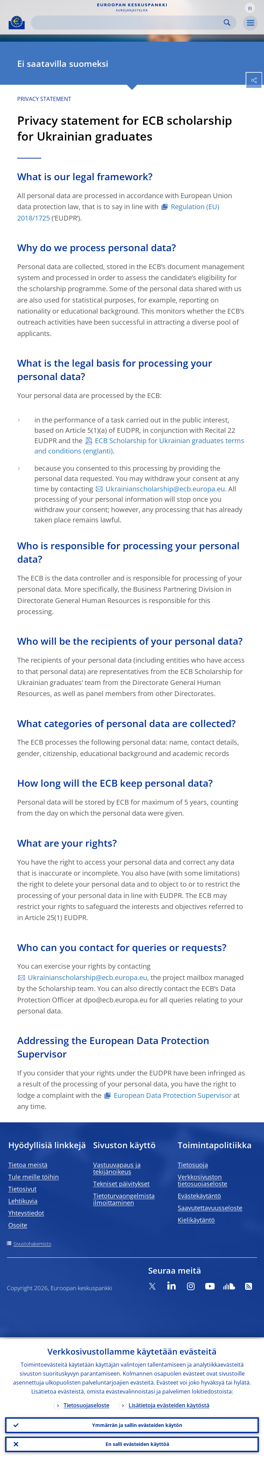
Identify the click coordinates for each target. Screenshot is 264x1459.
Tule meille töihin (33, 1177)
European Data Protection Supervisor (173, 1095)
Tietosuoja (193, 1165)
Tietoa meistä (27, 1165)
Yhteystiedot (26, 1213)
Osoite (17, 1225)
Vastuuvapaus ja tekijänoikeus (117, 1168)
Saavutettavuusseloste (210, 1208)
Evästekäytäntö (199, 1196)
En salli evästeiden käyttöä (137, 1443)
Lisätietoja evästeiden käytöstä (169, 1403)
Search (227, 23)
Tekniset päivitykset (121, 1184)
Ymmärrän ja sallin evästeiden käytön (137, 1423)
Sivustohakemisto (32, 1244)
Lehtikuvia (22, 1201)
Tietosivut (22, 1189)
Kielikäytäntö (196, 1220)
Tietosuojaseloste (86, 1403)
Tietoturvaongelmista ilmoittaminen (124, 1199)
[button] (250, 8)
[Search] (128, 23)
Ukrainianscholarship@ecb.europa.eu (165, 488)
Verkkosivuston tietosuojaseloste (202, 1180)
